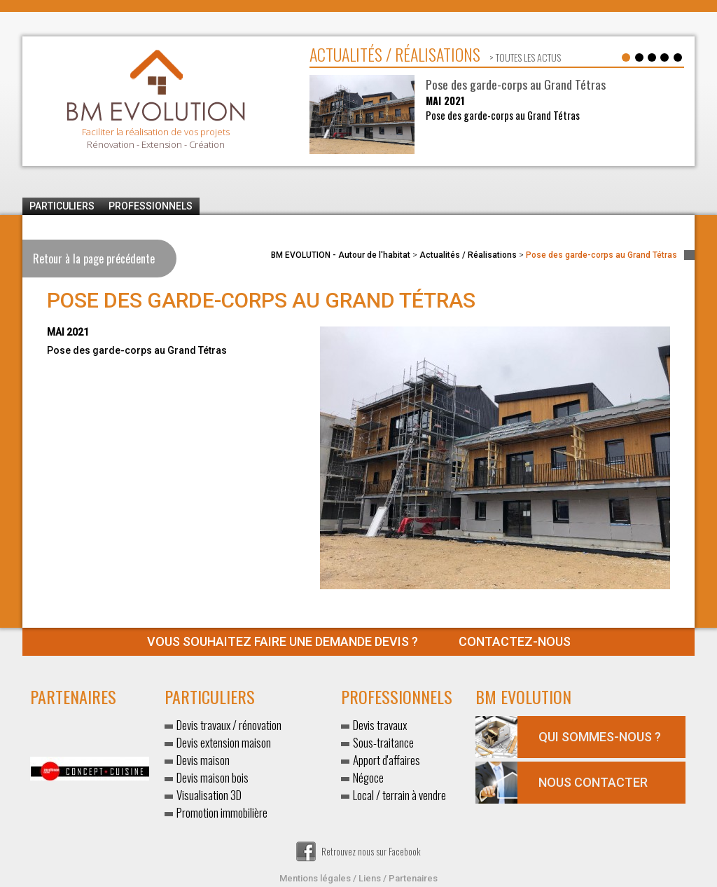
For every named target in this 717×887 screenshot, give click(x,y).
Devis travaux (380, 725)
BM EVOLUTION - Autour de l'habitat (340, 255)
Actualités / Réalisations (468, 255)
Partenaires (413, 878)
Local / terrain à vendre (399, 795)
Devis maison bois (212, 777)
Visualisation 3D (209, 795)
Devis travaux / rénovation (228, 725)
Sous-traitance (383, 742)
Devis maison (203, 760)
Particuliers (62, 206)
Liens (369, 878)
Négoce (368, 777)
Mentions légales (315, 878)
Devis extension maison (223, 742)
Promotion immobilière (221, 812)
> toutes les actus (524, 57)
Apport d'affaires (386, 760)
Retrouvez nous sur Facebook (358, 851)
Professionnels (151, 206)
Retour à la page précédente (94, 258)
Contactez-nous (359, 641)
